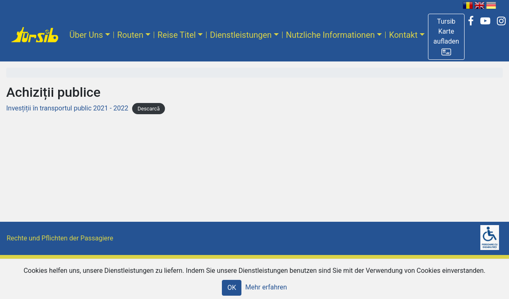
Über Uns (86, 35)
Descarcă (149, 108)
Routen (130, 35)
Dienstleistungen (241, 35)
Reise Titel (176, 35)
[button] (446, 37)
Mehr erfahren (266, 287)
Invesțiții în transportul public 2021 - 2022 (67, 108)
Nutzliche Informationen (330, 35)
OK (231, 288)
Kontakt (403, 35)
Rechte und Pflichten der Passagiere (60, 238)
